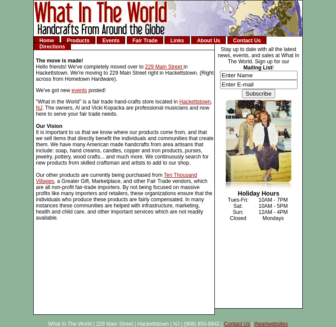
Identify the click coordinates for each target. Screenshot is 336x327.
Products (78, 41)
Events (110, 41)
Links (177, 41)
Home (46, 41)
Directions (52, 47)
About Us (208, 41)
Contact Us (247, 41)
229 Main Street (164, 67)
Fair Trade (145, 41)
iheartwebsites (271, 324)
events (79, 90)
